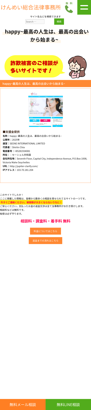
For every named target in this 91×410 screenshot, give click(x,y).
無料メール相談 (23, 404)
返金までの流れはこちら (45, 240)
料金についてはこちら (45, 231)
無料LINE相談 (68, 404)
